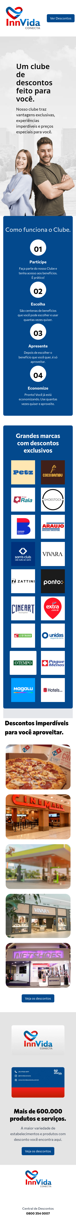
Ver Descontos (60, 18)
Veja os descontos (38, 998)
